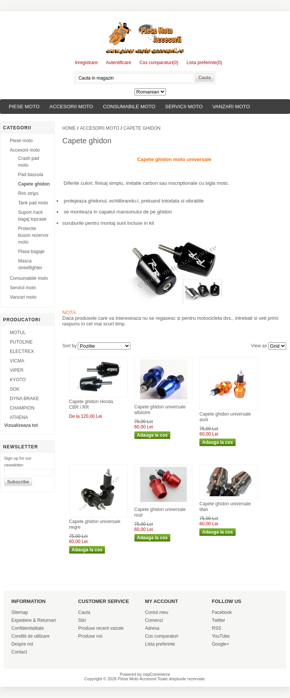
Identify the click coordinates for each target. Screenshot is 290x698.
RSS (216, 628)
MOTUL (18, 332)
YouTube (221, 636)
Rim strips (28, 193)
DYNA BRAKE (24, 398)
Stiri (82, 620)
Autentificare (118, 62)
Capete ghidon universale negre (94, 524)
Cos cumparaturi (161, 636)
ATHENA (19, 417)
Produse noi (90, 636)
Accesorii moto (71, 106)
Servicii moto (183, 106)
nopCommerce (156, 674)
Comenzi (154, 620)
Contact (19, 652)
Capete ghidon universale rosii (160, 512)
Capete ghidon (34, 184)
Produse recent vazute (100, 628)
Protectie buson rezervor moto (33, 235)
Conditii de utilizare (30, 636)
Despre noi (22, 644)
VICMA (17, 361)
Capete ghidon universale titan (225, 506)
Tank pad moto (33, 203)
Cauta (84, 612)
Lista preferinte (160, 644)
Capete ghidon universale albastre (160, 410)
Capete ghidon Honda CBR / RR (91, 404)
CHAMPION (22, 408)
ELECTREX (22, 351)
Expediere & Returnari (33, 620)
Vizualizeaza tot (21, 425)
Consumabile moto (129, 106)
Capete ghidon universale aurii (225, 417)
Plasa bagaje (31, 251)
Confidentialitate (27, 628)
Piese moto (24, 106)
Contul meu (156, 612)
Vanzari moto (231, 106)
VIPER (16, 370)
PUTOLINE (21, 342)
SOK (15, 389)
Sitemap (19, 612)
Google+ (220, 644)
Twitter (218, 620)
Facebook (222, 612)
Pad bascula (30, 174)
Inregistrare (86, 62)
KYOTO (18, 379)
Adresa (152, 628)
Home (69, 128)
